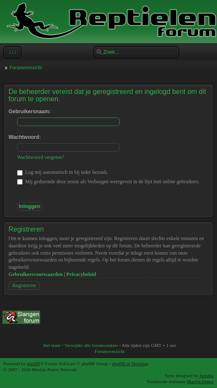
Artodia (206, 375)
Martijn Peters (200, 381)
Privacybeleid (81, 274)
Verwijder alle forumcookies (91, 345)
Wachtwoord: (25, 137)
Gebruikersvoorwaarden (36, 274)
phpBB (33, 363)
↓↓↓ (11, 52)
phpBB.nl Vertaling (130, 363)
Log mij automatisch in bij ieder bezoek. (62, 172)
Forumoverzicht (25, 68)
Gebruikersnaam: (30, 112)
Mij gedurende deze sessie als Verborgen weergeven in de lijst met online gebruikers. (108, 182)
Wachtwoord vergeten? (40, 157)
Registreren (24, 285)
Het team (52, 345)
